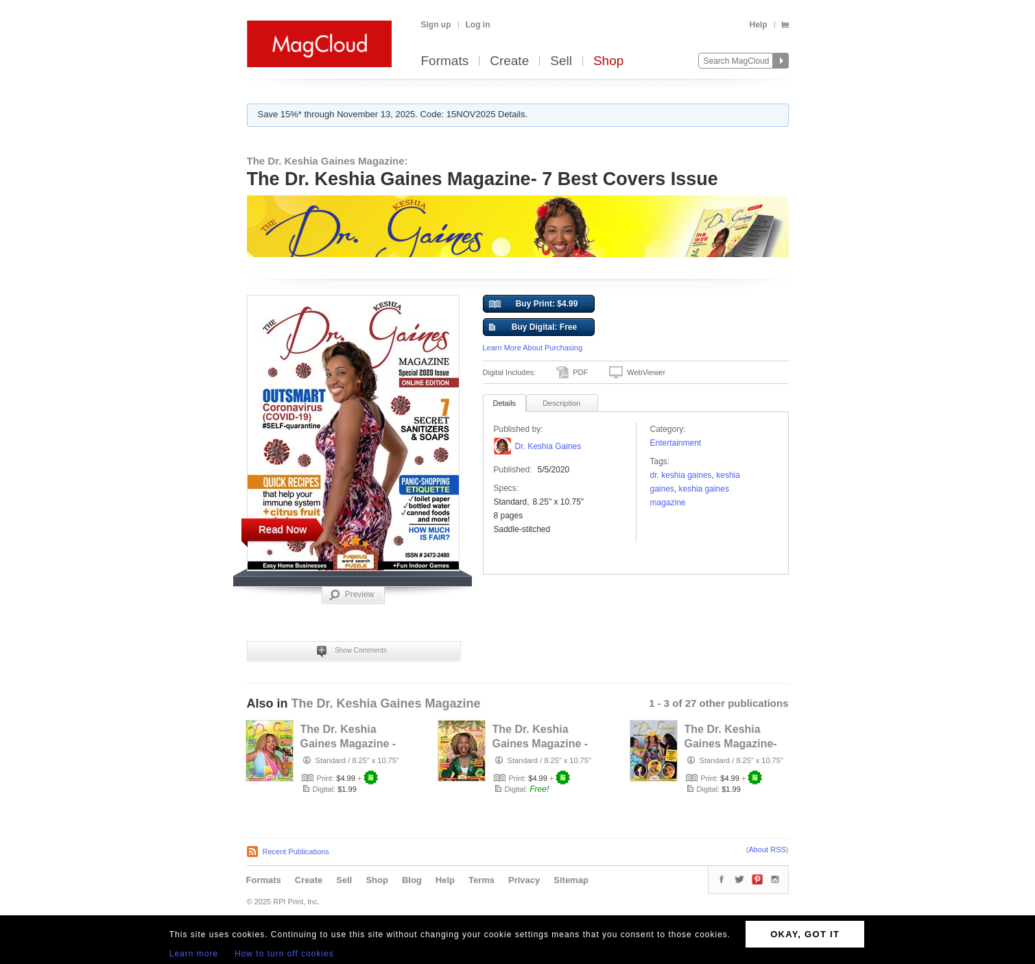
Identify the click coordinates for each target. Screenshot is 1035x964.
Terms (481, 880)
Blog (412, 880)
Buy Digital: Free (533, 327)
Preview (351, 595)
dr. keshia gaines (681, 475)
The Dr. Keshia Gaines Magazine (386, 703)
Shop (608, 61)
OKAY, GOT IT (805, 934)
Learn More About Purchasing (533, 348)
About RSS (766, 849)
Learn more (193, 954)
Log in (478, 24)
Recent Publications (296, 851)
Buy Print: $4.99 (533, 304)
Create (509, 61)
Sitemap (571, 880)
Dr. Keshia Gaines (548, 446)
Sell (561, 61)
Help (758, 24)
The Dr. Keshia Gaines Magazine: (327, 161)
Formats (445, 61)
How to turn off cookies (284, 954)
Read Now (283, 529)
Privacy (524, 880)
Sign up (436, 24)
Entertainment (676, 443)
